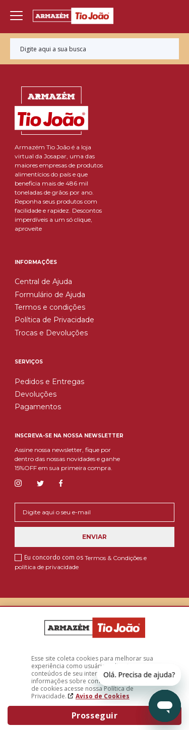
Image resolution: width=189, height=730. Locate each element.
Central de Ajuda (43, 281)
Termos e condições (50, 307)
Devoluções (35, 394)
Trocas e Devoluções (51, 332)
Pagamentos (38, 406)
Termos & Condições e (116, 557)
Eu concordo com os (81, 562)
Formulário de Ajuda (50, 294)
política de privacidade (47, 567)
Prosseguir (95, 715)
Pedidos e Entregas (49, 381)
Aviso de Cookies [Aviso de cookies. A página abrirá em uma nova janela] (103, 696)
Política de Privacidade (54, 319)
